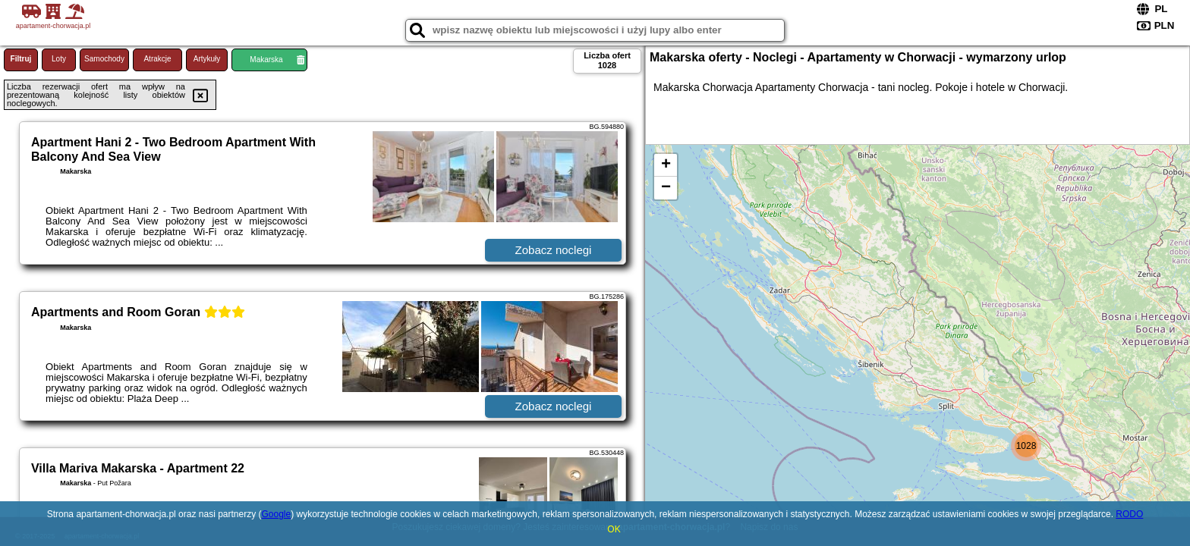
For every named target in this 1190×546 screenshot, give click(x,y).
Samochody (104, 59)
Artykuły (207, 59)
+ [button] (666, 165)
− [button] (666, 188)
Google (276, 514)
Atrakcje (157, 59)
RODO (1129, 514)
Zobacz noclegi (553, 249)
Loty (59, 59)
